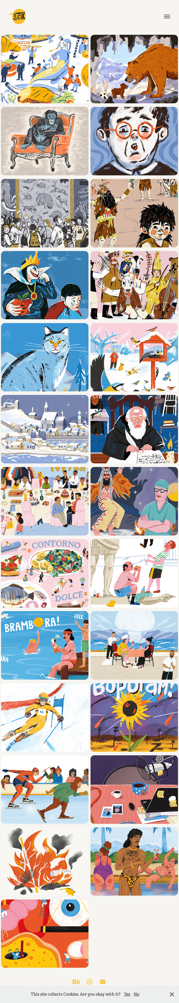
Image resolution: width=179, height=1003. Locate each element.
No (136, 994)
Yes (127, 994)
